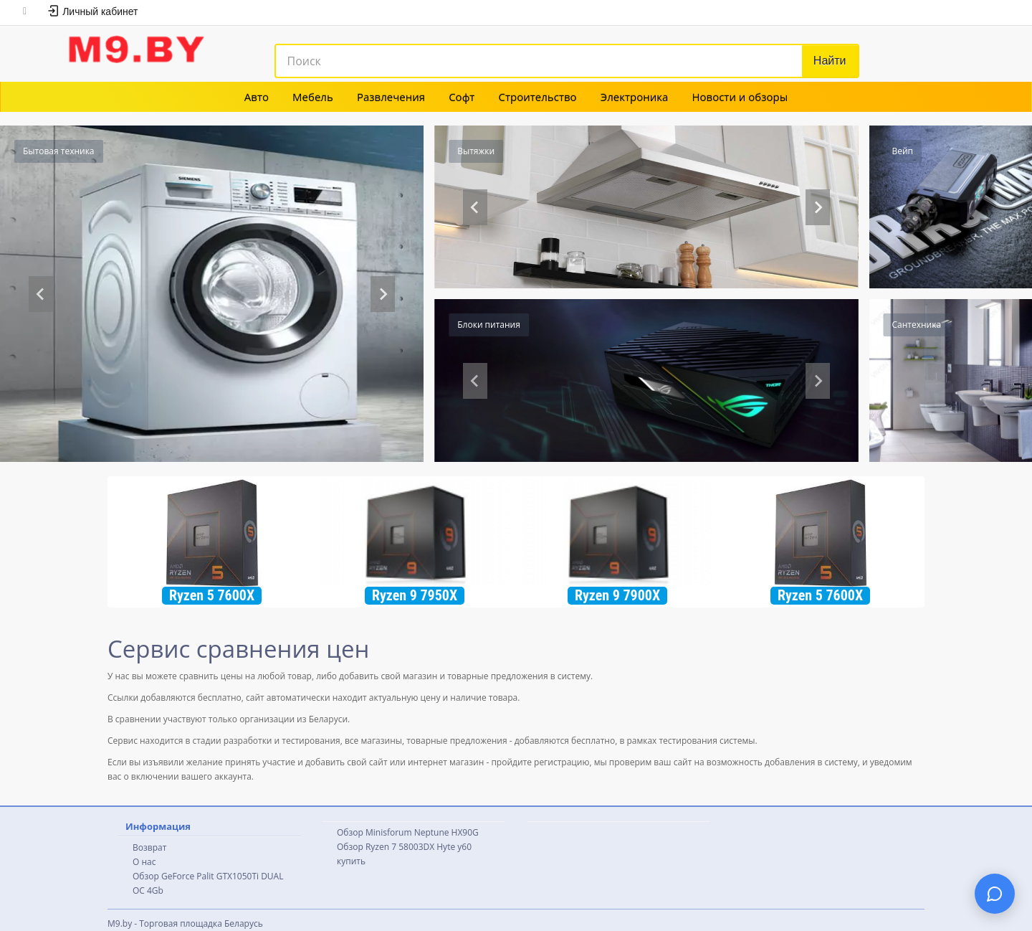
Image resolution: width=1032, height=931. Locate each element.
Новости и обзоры (740, 97)
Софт (461, 97)
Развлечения (391, 97)
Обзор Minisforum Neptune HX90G (408, 832)
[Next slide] (383, 294)
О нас (144, 862)
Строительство (538, 97)
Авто (256, 97)
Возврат (149, 847)
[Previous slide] (41, 294)
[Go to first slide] (818, 207)
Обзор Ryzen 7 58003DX (385, 847)
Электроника (635, 97)
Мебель (312, 97)
